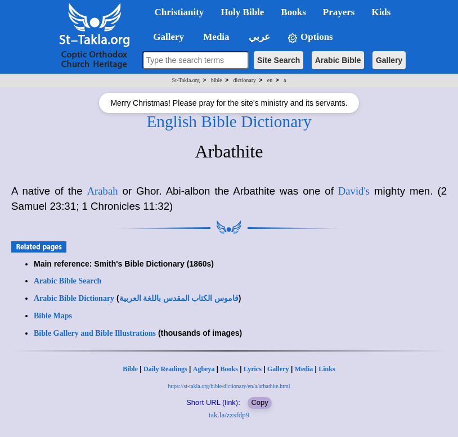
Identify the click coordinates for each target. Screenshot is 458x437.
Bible (130, 369)
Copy (259, 402)
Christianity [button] (179, 12)
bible (216, 80)
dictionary (244, 80)
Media (304, 369)
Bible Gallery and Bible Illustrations (95, 333)
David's (354, 191)
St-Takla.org (186, 80)
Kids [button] (380, 12)
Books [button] (293, 12)
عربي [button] (258, 36)
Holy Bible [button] (242, 12)
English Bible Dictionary (228, 121)
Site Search (278, 60)
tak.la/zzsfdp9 (229, 415)
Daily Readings (165, 369)
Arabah (102, 191)
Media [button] (215, 36)
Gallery (389, 60)
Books (228, 369)
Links (326, 369)
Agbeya (204, 369)
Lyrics (253, 369)
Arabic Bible (338, 60)
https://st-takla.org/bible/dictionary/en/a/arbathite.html (229, 386)
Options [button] (310, 37)
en (269, 80)
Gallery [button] (165, 36)
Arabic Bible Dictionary (74, 298)
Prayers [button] (339, 12)
